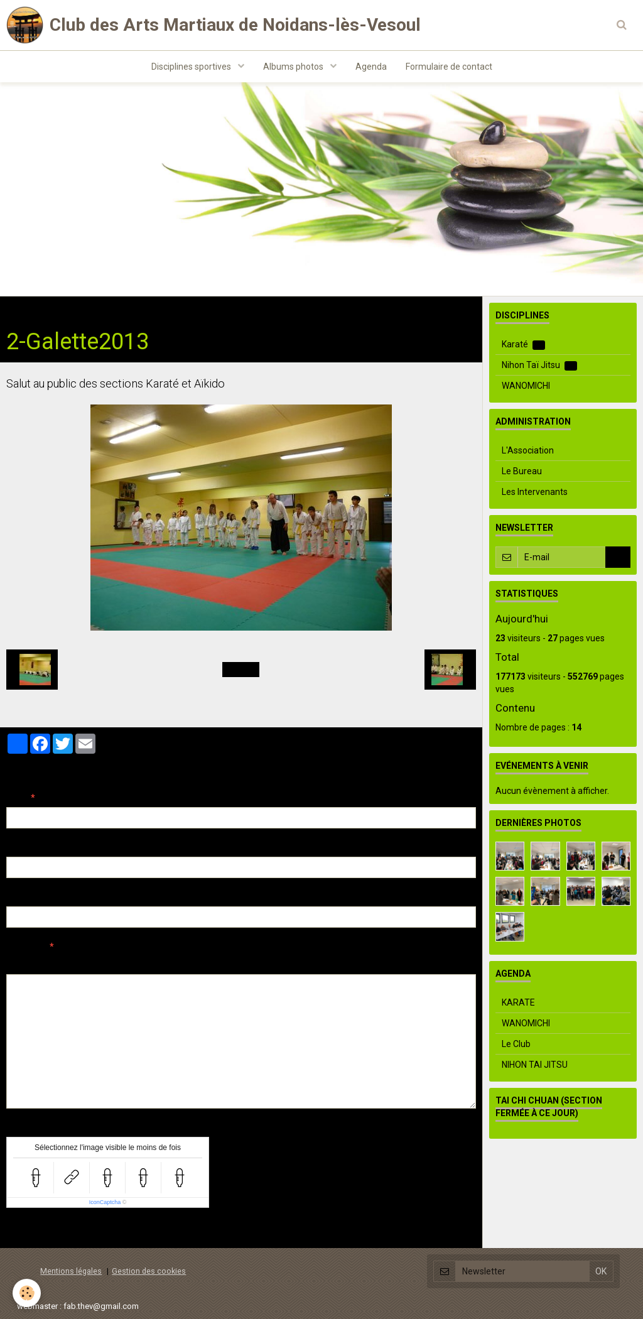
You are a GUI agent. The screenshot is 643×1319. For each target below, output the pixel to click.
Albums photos (294, 67)
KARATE (518, 1002)
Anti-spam (28, 1127)
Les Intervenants (535, 492)
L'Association (528, 450)
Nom (16, 798)
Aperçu (229, 963)
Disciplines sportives (192, 67)
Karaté (523, 344)
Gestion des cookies (149, 1271)
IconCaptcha (105, 1202)
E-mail (19, 847)
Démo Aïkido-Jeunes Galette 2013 (236, 309)
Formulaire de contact (449, 67)
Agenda (371, 67)
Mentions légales (71, 1271)
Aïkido (139, 309)
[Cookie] (27, 1293)
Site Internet (31, 897)
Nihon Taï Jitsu (539, 365)
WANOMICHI (526, 386)
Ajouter (33, 1231)
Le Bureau (522, 471)
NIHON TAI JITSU (535, 1065)
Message (25, 947)
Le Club (516, 1044)
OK (618, 557)
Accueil (20, 309)
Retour (241, 669)
